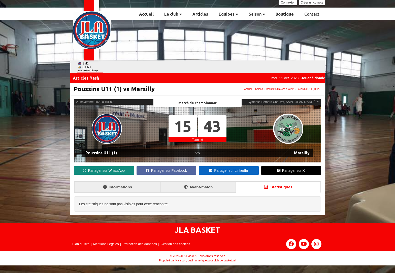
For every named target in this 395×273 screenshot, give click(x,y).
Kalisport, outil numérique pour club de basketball (206, 260)
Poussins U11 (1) (101, 153)
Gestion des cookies (175, 244)
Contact (311, 14)
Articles (200, 14)
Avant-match (198, 187)
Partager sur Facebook (166, 170)
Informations (117, 187)
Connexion (288, 2)
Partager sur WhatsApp (104, 170)
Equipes (228, 14)
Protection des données (139, 244)
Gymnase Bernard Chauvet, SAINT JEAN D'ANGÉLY (283, 102)
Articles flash (86, 78)
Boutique (285, 14)
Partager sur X (291, 170)
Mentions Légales (106, 244)
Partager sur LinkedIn (228, 170)
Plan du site (80, 244)
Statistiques (278, 187)
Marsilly (302, 153)
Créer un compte (312, 2)
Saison (257, 14)
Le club (173, 14)
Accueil (146, 14)
